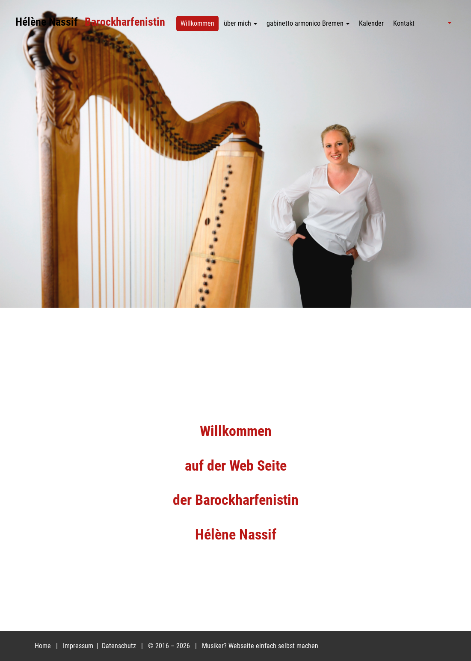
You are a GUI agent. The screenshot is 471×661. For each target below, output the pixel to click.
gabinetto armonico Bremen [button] (308, 23)
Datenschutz (120, 646)
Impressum (79, 646)
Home (43, 646)
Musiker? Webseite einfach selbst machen (260, 646)
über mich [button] (240, 23)
